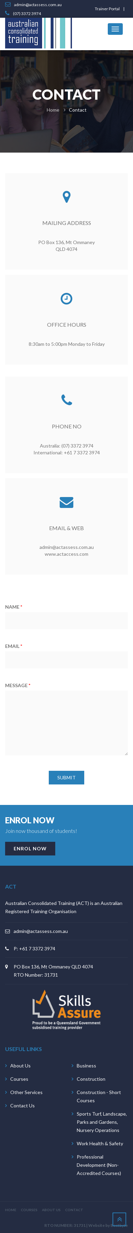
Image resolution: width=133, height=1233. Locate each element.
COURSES (29, 1210)
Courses (19, 1079)
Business (86, 1065)
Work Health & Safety (100, 1143)
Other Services (26, 1092)
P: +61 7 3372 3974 (34, 948)
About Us (20, 1065)
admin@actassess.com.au (41, 931)
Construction (91, 1079)
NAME (13, 607)
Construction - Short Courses (99, 1096)
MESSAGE (17, 685)
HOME (10, 1210)
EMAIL (13, 646)
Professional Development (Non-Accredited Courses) (99, 1165)
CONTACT (74, 1210)
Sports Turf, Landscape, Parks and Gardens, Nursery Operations (102, 1122)
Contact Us (22, 1105)
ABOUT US (51, 1210)
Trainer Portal (107, 8)
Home (53, 110)
